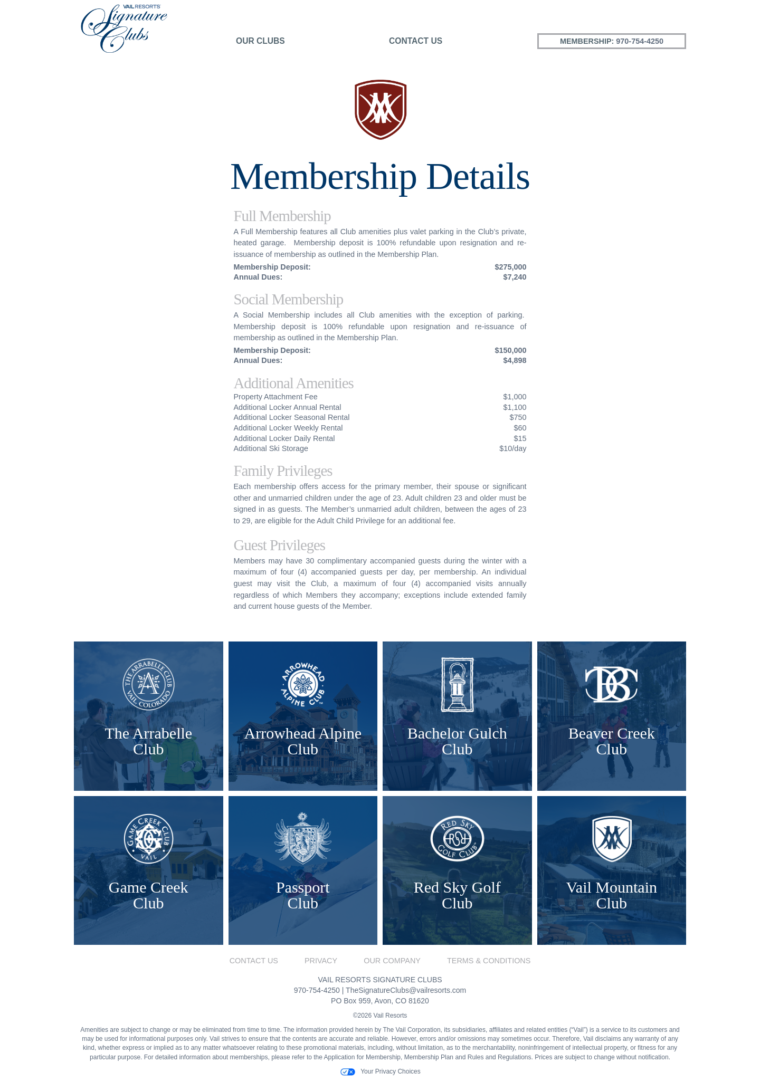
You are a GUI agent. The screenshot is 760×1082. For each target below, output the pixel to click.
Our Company (392, 960)
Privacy (321, 960)
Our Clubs (260, 40)
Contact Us (415, 40)
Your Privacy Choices (380, 1072)
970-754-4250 (639, 41)
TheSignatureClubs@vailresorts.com (406, 990)
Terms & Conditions (488, 960)
